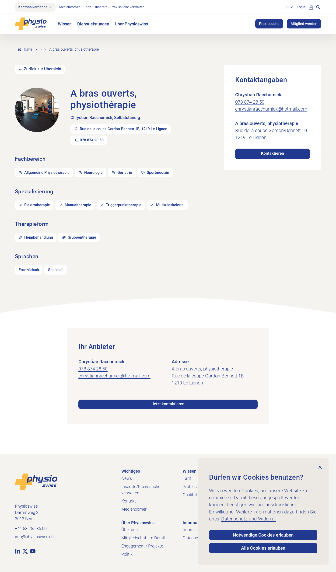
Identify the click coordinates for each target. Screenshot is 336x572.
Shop (89, 7)
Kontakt (128, 500)
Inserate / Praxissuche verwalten (121, 7)
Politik (127, 553)
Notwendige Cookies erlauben (263, 534)
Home (27, 47)
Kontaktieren (272, 150)
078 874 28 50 (249, 98)
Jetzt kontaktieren (168, 403)
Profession (192, 485)
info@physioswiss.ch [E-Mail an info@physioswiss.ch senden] (34, 536)
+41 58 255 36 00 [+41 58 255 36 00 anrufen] (31, 528)
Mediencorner (71, 7)
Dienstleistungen (93, 24)
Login (301, 7)
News (126, 477)
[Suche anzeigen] (318, 7)
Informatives (194, 522)
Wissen (65, 24)
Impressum (193, 529)
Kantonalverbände (36, 7)
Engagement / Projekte (142, 545)
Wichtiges (130, 470)
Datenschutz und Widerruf (248, 517)
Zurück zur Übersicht (43, 65)
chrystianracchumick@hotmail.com (271, 105)
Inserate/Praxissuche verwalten (140, 489)
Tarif (187, 477)
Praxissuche (269, 24)
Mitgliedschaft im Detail (143, 537)
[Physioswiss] (31, 24)
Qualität (190, 494)
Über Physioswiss (131, 24)
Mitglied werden (303, 24)
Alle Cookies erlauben (263, 548)
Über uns (129, 529)
